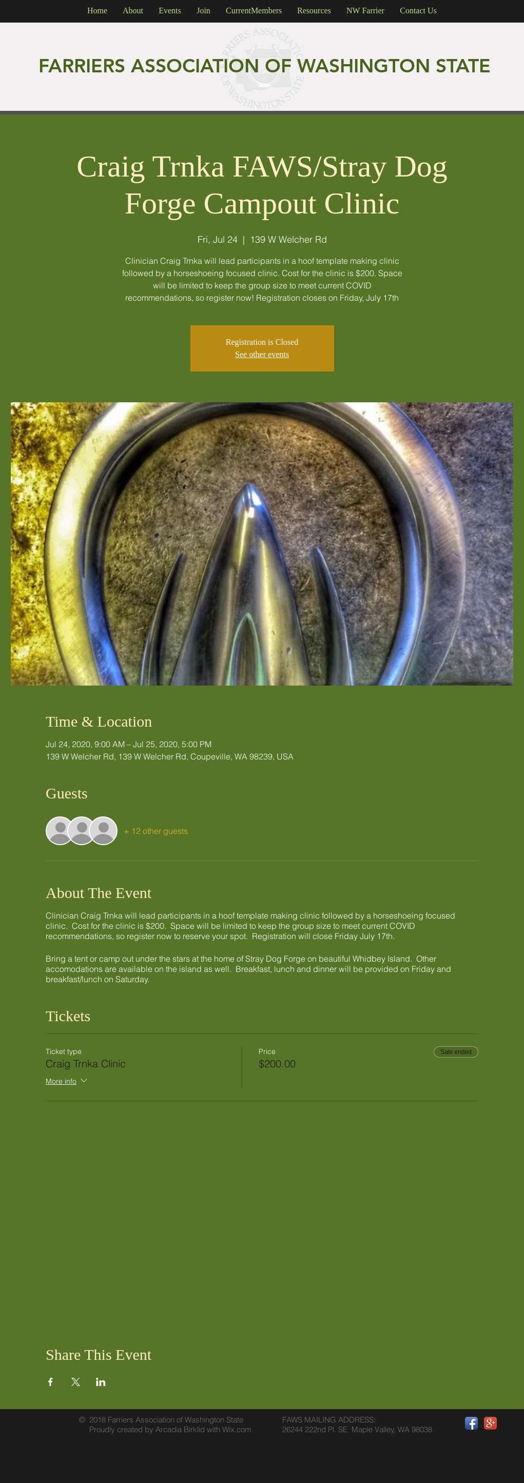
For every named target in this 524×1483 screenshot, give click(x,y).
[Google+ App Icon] (490, 1423)
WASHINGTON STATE (394, 65)
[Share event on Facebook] (50, 1382)
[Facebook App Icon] (471, 1423)
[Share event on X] (76, 1382)
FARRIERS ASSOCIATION (151, 65)
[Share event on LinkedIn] (101, 1382)
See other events (262, 354)
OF (281, 65)
